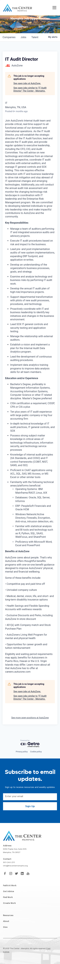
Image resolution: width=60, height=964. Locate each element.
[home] (17, 7)
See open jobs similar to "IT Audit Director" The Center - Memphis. (30, 89)
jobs (23, 37)
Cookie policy (36, 752)
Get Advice (8, 892)
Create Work (9, 903)
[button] (54, 7)
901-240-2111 (9, 863)
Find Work (8, 898)
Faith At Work (9, 886)
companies (9, 37)
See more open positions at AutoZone (30, 717)
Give (5, 927)
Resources (8, 916)
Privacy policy (22, 752)
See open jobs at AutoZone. (27, 83)
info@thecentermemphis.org (15, 866)
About (6, 921)
